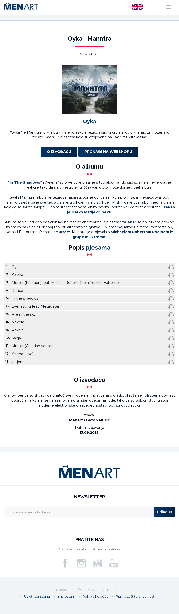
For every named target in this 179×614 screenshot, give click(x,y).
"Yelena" (128, 222)
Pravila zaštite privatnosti (135, 596)
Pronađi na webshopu (108, 151)
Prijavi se (164, 512)
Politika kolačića (95, 596)
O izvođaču (59, 151)
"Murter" (62, 232)
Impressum (66, 596)
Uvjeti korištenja (37, 596)
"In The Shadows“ (25, 182)
